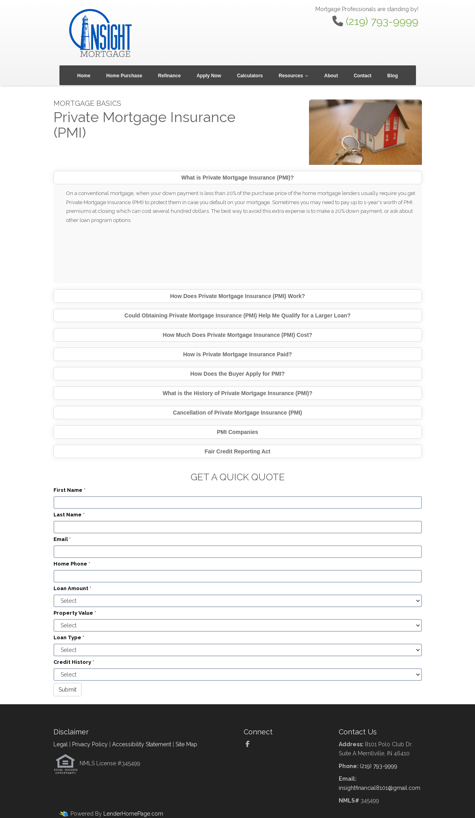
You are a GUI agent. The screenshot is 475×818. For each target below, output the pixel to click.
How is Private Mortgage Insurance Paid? (237, 354)
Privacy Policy (90, 744)
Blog (392, 75)
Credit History (73, 662)
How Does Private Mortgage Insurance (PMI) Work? (237, 296)
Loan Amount (72, 588)
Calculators (250, 75)
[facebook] (251, 744)
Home (83, 75)
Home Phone (71, 564)
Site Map (186, 744)
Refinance (169, 75)
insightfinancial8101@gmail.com (379, 788)
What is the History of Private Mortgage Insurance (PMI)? (237, 393)
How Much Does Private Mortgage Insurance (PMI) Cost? (237, 335)
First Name (69, 490)
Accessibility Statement (141, 744)
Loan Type (68, 637)
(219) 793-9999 (382, 21)
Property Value (74, 613)
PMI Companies (237, 432)
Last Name (69, 515)
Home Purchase (124, 75)
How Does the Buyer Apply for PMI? (237, 374)
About (331, 75)
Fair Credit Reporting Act (238, 451)
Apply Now (208, 75)
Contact (363, 75)
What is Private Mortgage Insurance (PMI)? (237, 177)
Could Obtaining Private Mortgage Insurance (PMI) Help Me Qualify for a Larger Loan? (237, 315)
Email (62, 539)
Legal (60, 744)
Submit (67, 689)
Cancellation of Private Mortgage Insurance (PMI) (237, 412)
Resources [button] (294, 75)
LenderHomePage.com (133, 813)
